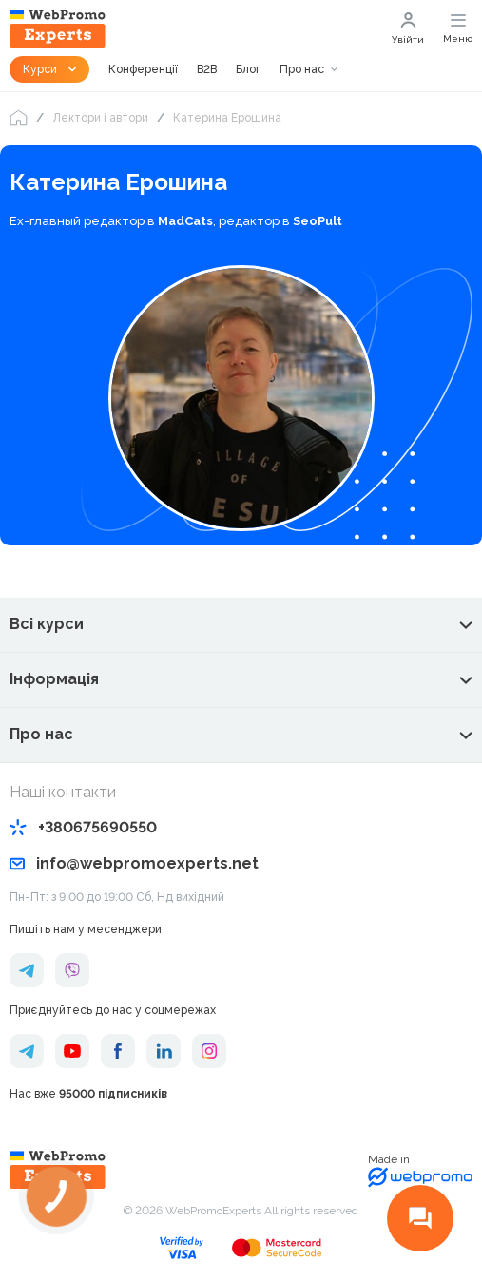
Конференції (143, 69)
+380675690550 (83, 827)
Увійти (408, 28)
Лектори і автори (100, 117)
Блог (248, 69)
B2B (207, 69)
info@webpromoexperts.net (134, 863)
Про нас (302, 69)
